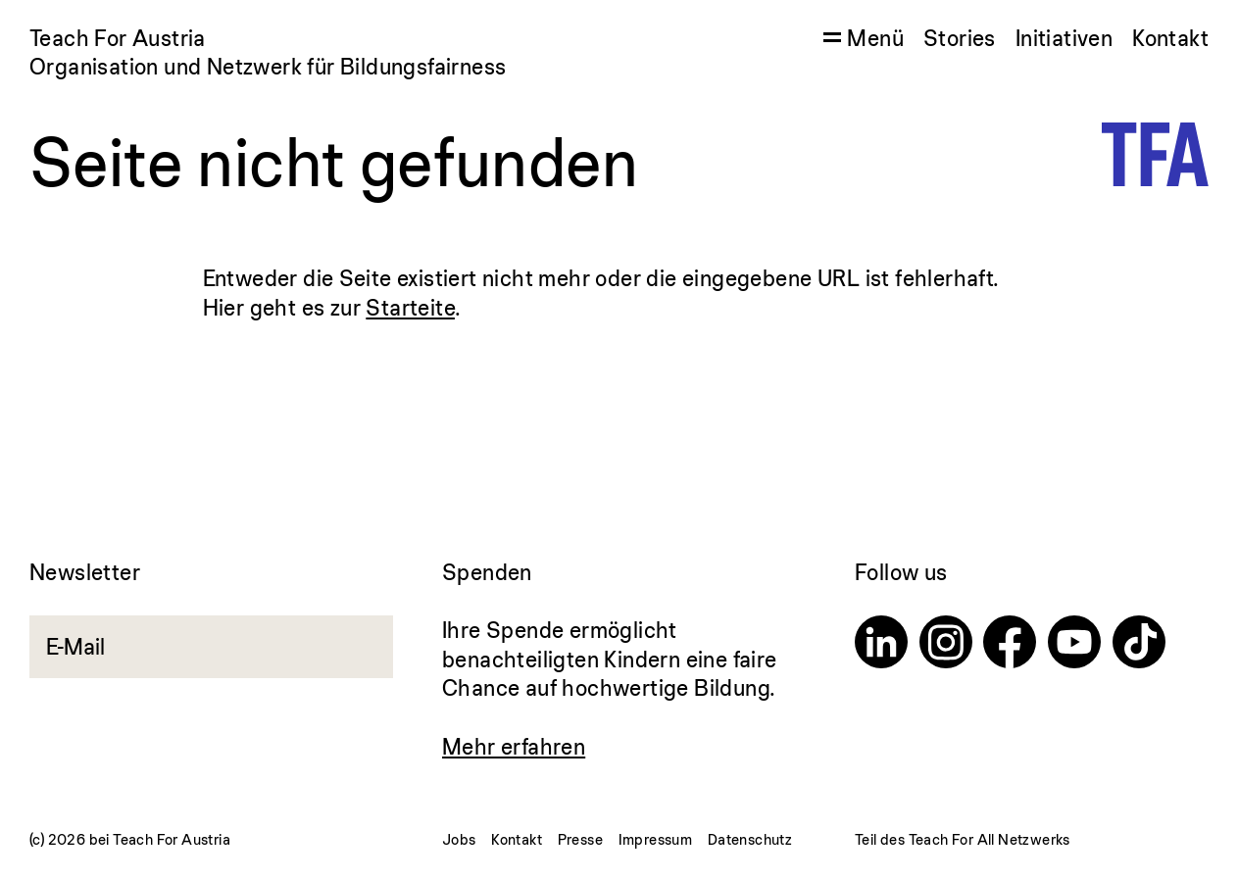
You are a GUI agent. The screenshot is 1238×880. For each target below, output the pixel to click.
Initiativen (1064, 38)
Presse (580, 839)
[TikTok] (1139, 645)
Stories (959, 38)
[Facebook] (1009, 645)
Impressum (656, 839)
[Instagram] (945, 645)
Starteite (410, 307)
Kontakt (1170, 38)
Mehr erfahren (513, 746)
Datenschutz (750, 839)
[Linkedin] (881, 645)
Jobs (459, 839)
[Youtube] (1074, 645)
